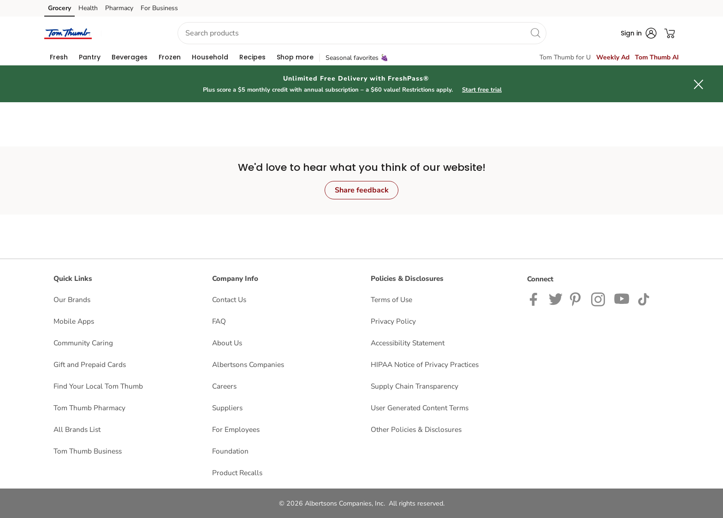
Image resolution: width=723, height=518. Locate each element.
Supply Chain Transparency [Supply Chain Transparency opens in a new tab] (414, 386)
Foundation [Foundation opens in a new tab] (230, 451)
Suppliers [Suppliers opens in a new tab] (227, 408)
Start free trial (482, 90)
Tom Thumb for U (565, 57)
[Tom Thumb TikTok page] (643, 298)
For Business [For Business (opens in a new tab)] (159, 8)
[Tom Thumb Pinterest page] (577, 298)
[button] (131, 33)
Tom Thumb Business (87, 451)
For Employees (236, 429)
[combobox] (362, 33)
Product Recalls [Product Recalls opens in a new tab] (237, 472)
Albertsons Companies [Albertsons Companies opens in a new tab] (248, 364)
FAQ (219, 321)
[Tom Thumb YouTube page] (622, 298)
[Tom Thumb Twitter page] (555, 298)
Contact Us (229, 299)
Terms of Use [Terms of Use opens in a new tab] (391, 299)
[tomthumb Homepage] (68, 33)
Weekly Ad (612, 57)
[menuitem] (59, 57)
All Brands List (77, 429)
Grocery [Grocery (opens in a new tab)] (59, 8)
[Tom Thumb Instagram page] (599, 298)
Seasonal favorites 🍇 (357, 57)
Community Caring (83, 343)
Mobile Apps (73, 321)
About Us (227, 343)
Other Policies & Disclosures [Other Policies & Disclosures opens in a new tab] (416, 429)
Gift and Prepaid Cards (89, 364)
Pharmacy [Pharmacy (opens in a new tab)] (119, 8)
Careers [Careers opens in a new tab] (224, 386)
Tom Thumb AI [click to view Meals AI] (657, 57)
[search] (535, 32)
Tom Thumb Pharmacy (89, 408)
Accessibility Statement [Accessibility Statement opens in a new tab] (407, 343)
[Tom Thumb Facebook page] (535, 298)
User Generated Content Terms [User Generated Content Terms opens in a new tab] (419, 408)
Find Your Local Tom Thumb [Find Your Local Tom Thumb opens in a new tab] (98, 386)
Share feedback (362, 190)
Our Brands (71, 299)
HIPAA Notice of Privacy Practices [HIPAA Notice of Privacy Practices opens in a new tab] (425, 364)
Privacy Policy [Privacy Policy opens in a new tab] (393, 321)
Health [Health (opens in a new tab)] (88, 8)
